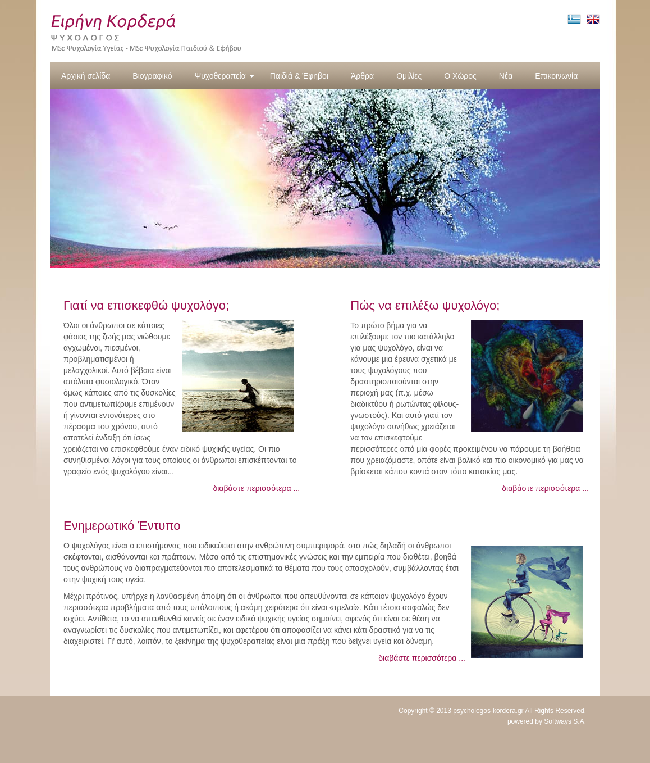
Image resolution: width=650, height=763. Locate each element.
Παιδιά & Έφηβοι (299, 75)
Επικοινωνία (556, 75)
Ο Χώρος (460, 75)
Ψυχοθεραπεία (224, 75)
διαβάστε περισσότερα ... (256, 488)
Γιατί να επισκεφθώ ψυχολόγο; (146, 305)
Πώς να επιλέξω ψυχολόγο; (425, 305)
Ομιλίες (409, 75)
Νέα (505, 75)
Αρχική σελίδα (85, 75)
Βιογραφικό (152, 75)
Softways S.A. (565, 721)
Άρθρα (362, 75)
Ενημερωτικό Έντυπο (122, 526)
